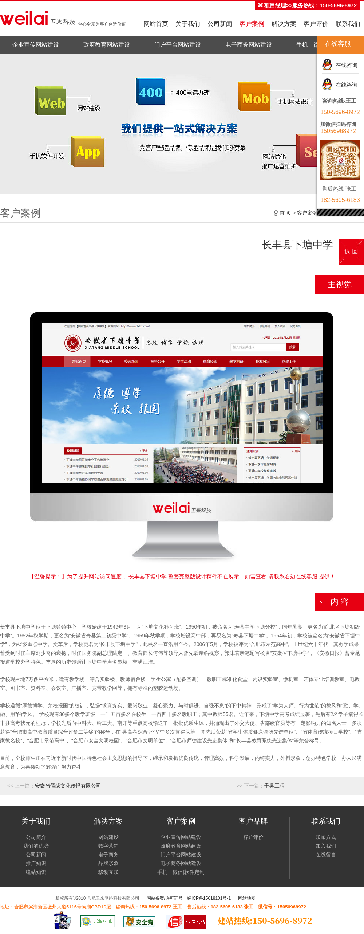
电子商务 (108, 854)
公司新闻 (219, 23)
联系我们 (348, 23)
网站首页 (155, 23)
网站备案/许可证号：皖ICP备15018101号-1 (189, 898)
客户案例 (252, 23)
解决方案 (284, 23)
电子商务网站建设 (248, 45)
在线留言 (326, 854)
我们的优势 (36, 846)
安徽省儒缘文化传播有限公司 (68, 786)
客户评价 (316, 23)
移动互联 (108, 872)
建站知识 (36, 872)
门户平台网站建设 (177, 45)
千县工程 (274, 786)
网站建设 (108, 837)
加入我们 (326, 846)
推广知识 (36, 863)
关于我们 (187, 23)
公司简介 (36, 837)
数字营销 (108, 846)
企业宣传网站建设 (35, 45)
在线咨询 (345, 65)
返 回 (351, 251)
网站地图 (247, 898)
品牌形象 (108, 863)
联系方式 (326, 837)
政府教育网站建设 (106, 45)
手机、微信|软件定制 (181, 872)
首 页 (285, 213)
